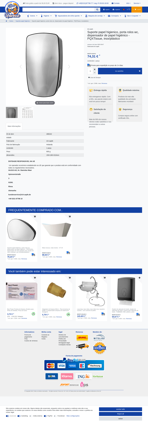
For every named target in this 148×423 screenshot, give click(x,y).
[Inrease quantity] (94, 69)
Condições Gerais (65, 345)
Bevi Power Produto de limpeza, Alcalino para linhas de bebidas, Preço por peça (20, 309)
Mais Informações (14, 126)
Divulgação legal (64, 343)
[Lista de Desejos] (128, 9)
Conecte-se (45, 335)
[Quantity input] (90, 71)
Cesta (43, 339)
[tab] (14, 126)
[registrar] (116, 9)
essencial (13, 416)
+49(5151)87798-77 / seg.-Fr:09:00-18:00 (93, 3)
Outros (32, 16)
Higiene (47, 16)
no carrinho (127, 71)
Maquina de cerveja (95, 16)
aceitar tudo (120, 409)
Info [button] (127, 3)
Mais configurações (73, 416)
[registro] (106, 9)
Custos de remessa (30, 341)
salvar (120, 419)
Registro (44, 337)
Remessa (104, 83)
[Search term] (58, 10)
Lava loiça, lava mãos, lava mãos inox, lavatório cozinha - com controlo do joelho (91, 309)
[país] (123, 9)
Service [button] (136, 3)
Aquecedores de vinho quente (69, 16)
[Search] (97, 10)
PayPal (49, 416)
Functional (61, 416)
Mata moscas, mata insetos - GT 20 (52, 247)
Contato (115, 3)
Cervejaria (115, 16)
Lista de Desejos (94, 77)
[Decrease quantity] (94, 72)
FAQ (25, 339)
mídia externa (37, 416)
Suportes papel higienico (22, 21)
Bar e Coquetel (133, 16)
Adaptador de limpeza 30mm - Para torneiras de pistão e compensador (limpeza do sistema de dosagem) (56, 310)
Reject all (120, 414)
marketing (24, 416)
